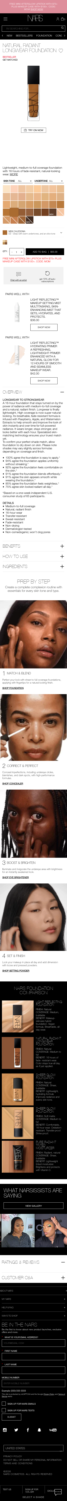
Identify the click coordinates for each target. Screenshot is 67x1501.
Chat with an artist (18, 280)
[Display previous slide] (2, 36)
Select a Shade (33, 1497)
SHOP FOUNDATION (13, 688)
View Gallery (33, 1205)
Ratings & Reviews (20, 1262)
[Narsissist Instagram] (5, 1430)
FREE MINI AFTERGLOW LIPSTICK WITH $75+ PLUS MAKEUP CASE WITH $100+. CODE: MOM (33, 6)
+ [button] (21, 252)
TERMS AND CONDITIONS (18, 1463)
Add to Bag (45, 251)
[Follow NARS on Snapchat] (39, 1430)
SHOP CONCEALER (12, 783)
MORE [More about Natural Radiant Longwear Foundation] (14, 174)
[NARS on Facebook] (28, 1430)
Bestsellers (24, 35)
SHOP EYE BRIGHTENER (15, 877)
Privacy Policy (49, 1394)
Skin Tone (9, 181)
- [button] (12, 252)
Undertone (41, 181)
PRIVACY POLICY (12, 1456)
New (9, 35)
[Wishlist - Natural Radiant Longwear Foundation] (61, 50)
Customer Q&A (17, 1277)
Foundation (44, 35)
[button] (58, 19)
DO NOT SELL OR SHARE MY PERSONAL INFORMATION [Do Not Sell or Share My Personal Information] (32, 1460)
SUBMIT (11, 1416)
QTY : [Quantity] (5, 251)
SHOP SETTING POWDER (15, 970)
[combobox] (33, 29)
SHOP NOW (44, 327)
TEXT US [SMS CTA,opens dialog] (7, 1489)
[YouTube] (52, 1430)
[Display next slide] (64, 36)
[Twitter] (16, 1430)
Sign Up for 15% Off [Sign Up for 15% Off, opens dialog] (31, 1490)
